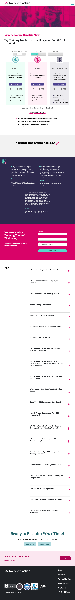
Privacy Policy (63, 583)
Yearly (43, 54)
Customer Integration (56, 54)
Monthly (35, 54)
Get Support (65, 558)
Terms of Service (64, 579)
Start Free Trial (30, 544)
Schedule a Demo (44, 544)
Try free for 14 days (15, 84)
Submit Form (52, 250)
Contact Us (62, 588)
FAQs (60, 570)
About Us (61, 575)
